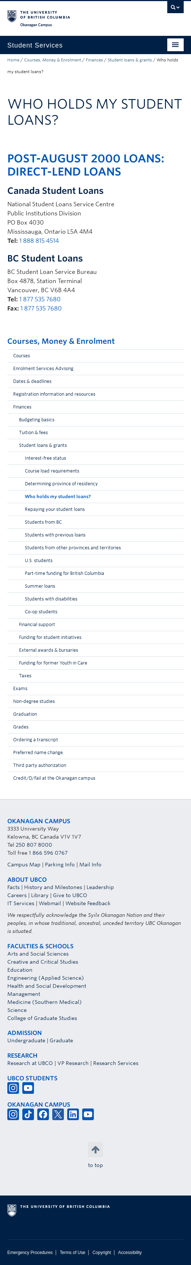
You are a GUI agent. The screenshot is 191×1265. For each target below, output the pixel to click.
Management (23, 994)
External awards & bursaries (48, 650)
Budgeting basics (36, 419)
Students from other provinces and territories (73, 547)
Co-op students (41, 611)
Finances (94, 60)
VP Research (73, 1063)
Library (40, 895)
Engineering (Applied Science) (45, 978)
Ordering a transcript (35, 739)
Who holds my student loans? (58, 496)
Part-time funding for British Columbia (64, 573)
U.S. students (39, 560)
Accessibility (130, 1252)
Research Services (115, 1063)
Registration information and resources (54, 394)
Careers (17, 895)
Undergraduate (26, 1040)
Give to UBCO (70, 895)
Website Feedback (88, 903)
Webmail (50, 903)
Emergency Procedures (30, 1252)
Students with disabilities (51, 599)
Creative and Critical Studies (42, 962)
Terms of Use (72, 1252)
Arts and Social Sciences (38, 954)
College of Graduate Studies (42, 1018)
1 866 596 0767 (48, 853)
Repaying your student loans (55, 509)
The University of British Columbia (69, 15)
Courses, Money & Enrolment (52, 60)
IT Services (20, 903)
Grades (20, 727)
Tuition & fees (33, 432)
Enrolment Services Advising (43, 368)
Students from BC (43, 522)
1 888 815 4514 (39, 240)
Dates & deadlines (32, 381)
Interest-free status (45, 458)
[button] (176, 357)
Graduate (61, 1040)
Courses (21, 355)
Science (17, 1010)
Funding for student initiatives (50, 637)
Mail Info (90, 864)
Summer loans (40, 586)
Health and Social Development (46, 986)
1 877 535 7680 (40, 299)
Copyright (101, 1252)
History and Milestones (53, 887)
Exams (20, 688)
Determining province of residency (61, 483)
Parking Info (60, 864)
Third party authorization (39, 765)
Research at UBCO (30, 1063)
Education (20, 970)
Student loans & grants (130, 60)
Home (13, 60)
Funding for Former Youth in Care (53, 663)
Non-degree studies (34, 701)
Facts (13, 887)
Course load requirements (52, 471)
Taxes (25, 675)
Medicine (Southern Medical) (44, 1002)
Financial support (37, 624)
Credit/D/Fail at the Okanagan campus (54, 778)
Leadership (100, 887)
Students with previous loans (55, 535)
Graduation (25, 714)
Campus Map (24, 864)
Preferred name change (38, 752)
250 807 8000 (34, 845)
